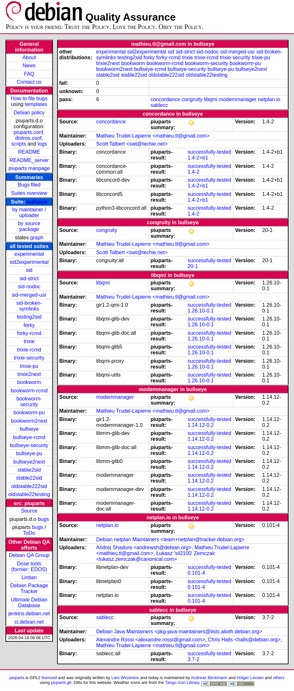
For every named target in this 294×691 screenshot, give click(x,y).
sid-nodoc (29, 286)
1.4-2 (193, 172)
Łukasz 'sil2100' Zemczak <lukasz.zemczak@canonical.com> (155, 556)
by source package (29, 226)
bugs (43, 519)
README (29, 152)
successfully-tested (209, 152)
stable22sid (29, 478)
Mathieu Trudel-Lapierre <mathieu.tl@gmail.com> (153, 136)
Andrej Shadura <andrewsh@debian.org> (144, 547)
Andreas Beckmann (209, 677)
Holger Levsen (250, 677)
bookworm (29, 382)
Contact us (29, 82)
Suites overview (29, 193)
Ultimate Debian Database (29, 602)
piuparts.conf (28, 132)
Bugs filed (29, 184)
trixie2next (29, 374)
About (29, 57)
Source (29, 510)
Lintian (29, 577)
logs (42, 144)
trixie (29, 341)
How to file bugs (29, 98)
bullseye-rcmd (29, 437)
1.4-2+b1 (198, 157)
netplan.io (269, 99)
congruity (191, 99)
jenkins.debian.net (29, 613)
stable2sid (29, 470)
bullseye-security (29, 445)
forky (29, 325)
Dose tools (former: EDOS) (29, 566)
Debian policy (29, 112)
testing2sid (29, 317)
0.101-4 (196, 573)
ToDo (29, 533)
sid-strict (29, 278)
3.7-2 (193, 659)
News (29, 65)
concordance (165, 99)
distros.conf (28, 138)
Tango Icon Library (182, 682)
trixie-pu (29, 366)
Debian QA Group (29, 555)
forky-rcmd (29, 333)
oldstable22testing (29, 494)
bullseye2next (29, 462)
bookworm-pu (29, 412)
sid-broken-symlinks (29, 306)
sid (29, 270)
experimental (29, 254)
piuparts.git (61, 682)
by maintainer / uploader (29, 212)
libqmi (211, 99)
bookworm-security (29, 401)
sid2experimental (29, 262)
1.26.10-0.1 (201, 310)
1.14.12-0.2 (201, 425)
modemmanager (238, 99)
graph (36, 237)
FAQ (29, 74)
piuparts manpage (29, 168)
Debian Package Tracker (29, 588)
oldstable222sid (29, 486)
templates (36, 104)
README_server (29, 160)
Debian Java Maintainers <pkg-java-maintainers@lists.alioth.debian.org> (179, 631)
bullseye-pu (29, 453)
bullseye (37, 202)
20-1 (193, 266)
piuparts (16, 677)
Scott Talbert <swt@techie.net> (131, 144)
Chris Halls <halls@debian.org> (244, 639)
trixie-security (29, 357)
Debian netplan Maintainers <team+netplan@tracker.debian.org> (170, 539)
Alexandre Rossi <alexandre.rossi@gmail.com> (150, 639)
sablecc (159, 105)
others (279, 677)
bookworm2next (29, 421)
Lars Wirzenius (125, 677)
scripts (18, 144)
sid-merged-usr (29, 295)
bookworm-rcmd (29, 390)
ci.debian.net (29, 622)
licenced (49, 677)
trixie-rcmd (29, 349)
